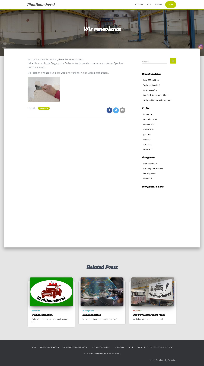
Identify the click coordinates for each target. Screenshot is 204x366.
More (170, 4)
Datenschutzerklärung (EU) (75, 347)
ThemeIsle (172, 360)
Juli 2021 (147, 134)
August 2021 (148, 129)
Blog (149, 4)
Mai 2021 (147, 139)
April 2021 (147, 144)
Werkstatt (44, 108)
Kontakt (158, 4)
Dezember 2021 (150, 119)
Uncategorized (149, 173)
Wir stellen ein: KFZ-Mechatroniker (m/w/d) (102, 353)
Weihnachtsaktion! (151, 85)
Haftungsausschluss (101, 347)
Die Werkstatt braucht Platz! (155, 95)
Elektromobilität (150, 163)
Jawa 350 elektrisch (151, 80)
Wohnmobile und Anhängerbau (157, 100)
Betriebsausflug (150, 90)
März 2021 (147, 149)
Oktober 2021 (149, 124)
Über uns (139, 4)
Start (130, 347)
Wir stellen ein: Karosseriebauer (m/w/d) (154, 347)
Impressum (119, 347)
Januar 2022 (148, 114)
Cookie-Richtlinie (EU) (49, 347)
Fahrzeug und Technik (153, 168)
